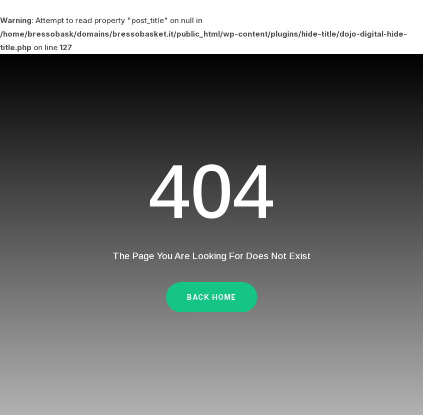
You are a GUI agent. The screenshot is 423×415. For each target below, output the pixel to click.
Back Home (211, 297)
